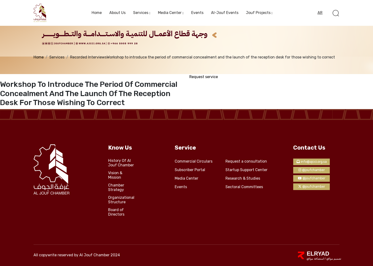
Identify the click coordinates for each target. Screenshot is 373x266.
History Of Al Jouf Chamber (121, 163)
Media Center (170, 12)
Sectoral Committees (244, 187)
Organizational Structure (121, 199)
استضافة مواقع (315, 258)
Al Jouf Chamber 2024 (99, 255)
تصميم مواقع (333, 258)
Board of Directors (116, 212)
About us (117, 12)
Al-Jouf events (224, 12)
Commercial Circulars (193, 161)
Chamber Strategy (116, 187)
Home (97, 12)
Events (197, 12)
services (140, 12)
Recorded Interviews (88, 57)
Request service (203, 77)
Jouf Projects (258, 12)
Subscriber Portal (190, 170)
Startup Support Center (246, 170)
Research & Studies (242, 178)
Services (56, 57)
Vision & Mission (115, 175)
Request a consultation (246, 161)
